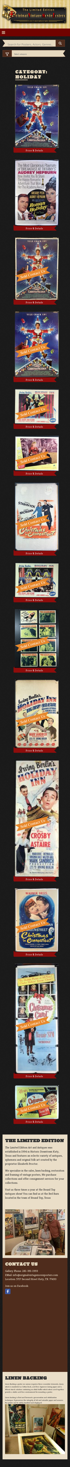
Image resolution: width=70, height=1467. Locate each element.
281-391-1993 (30, 1271)
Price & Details (34, 150)
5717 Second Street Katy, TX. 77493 (36, 1279)
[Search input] (31, 44)
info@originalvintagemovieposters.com (35, 1275)
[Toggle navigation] (3, 32)
